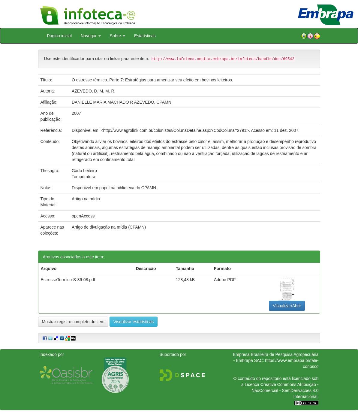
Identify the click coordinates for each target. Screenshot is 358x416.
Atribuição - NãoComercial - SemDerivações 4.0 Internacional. (284, 390)
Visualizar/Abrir (287, 305)
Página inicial (59, 35)
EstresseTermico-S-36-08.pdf (68, 279)
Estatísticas (145, 35)
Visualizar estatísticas (133, 321)
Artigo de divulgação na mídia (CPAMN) (109, 227)
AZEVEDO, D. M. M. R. (93, 91)
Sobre (117, 35)
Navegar (91, 35)
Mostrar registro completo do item (73, 321)
